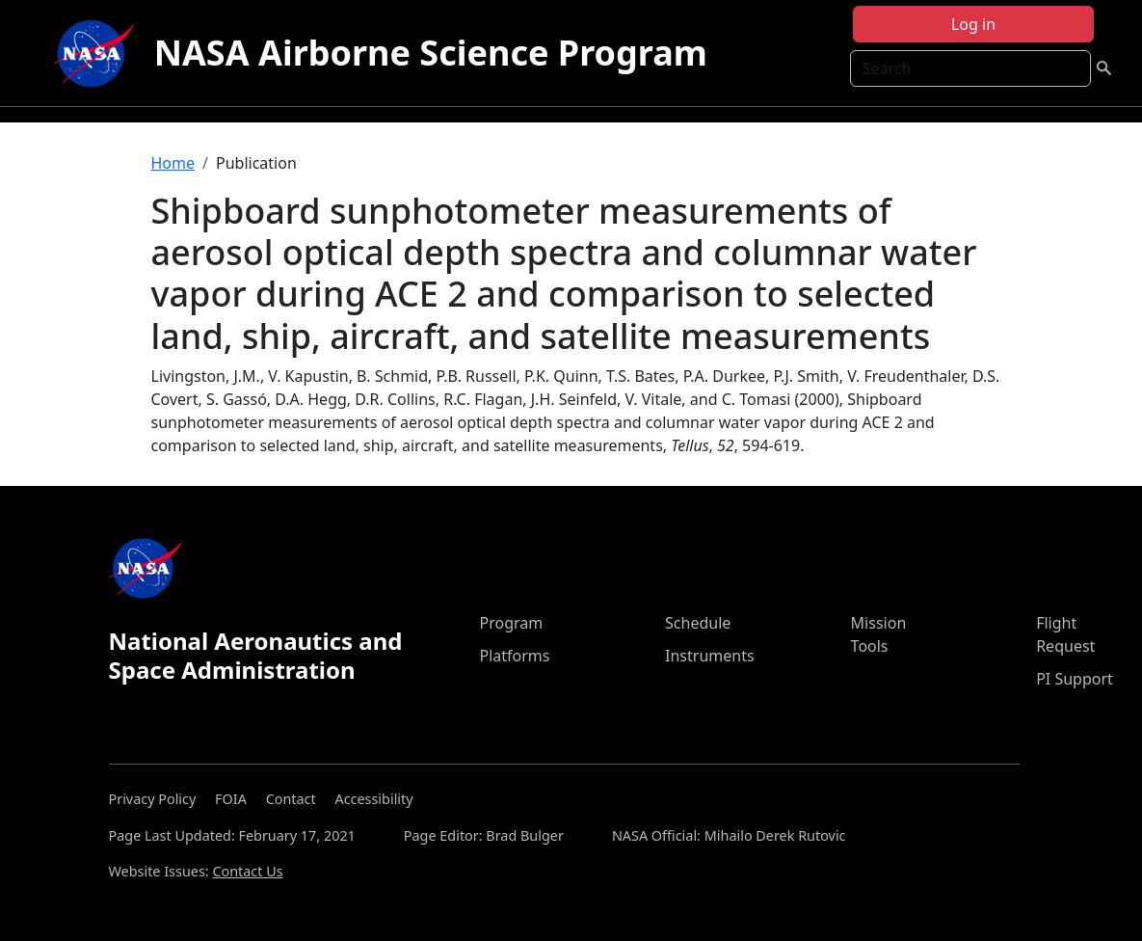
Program (511, 622)
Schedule (697, 622)
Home (173, 163)
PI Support (1074, 678)
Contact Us (247, 871)
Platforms (514, 655)
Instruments (710, 655)
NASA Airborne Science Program (430, 52)
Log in (973, 24)
